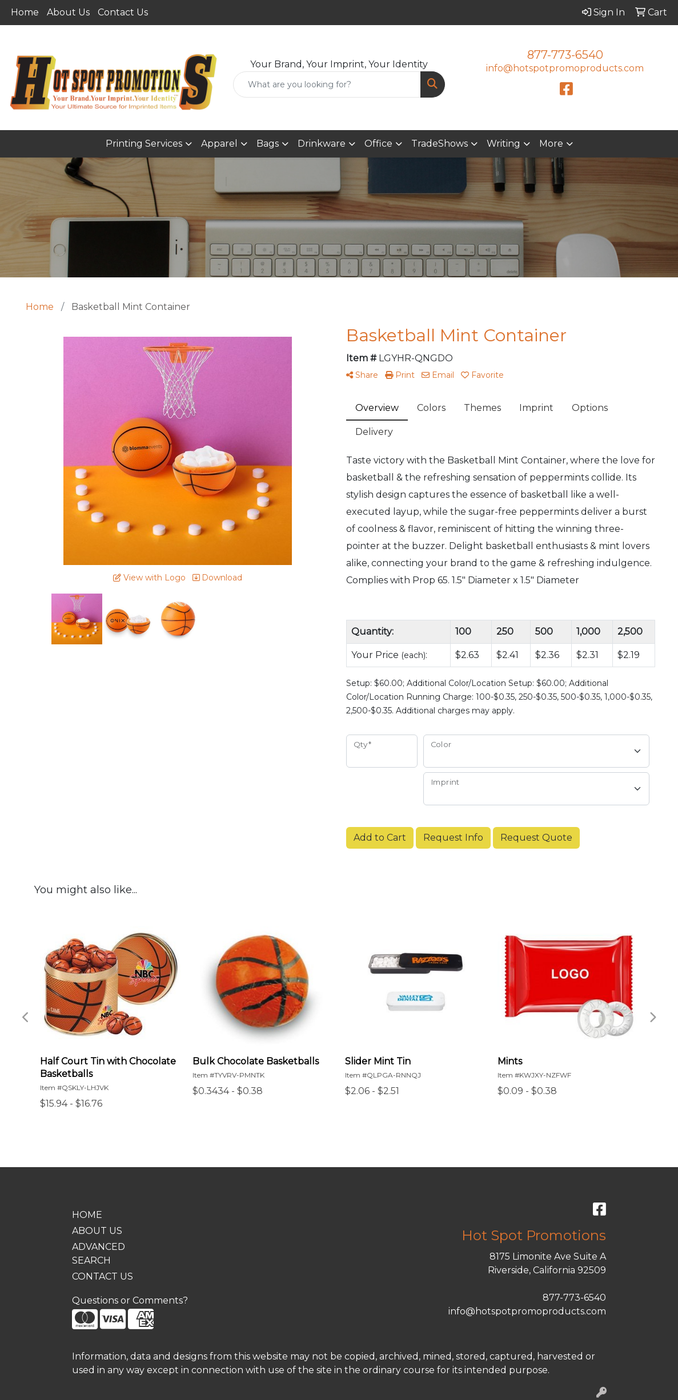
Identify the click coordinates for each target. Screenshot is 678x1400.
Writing (503, 143)
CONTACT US (102, 1276)
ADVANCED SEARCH (98, 1253)
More (551, 143)
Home (25, 12)
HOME (87, 1214)
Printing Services (144, 143)
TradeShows (439, 143)
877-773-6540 (565, 55)
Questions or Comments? (130, 1300)
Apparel (219, 143)
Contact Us (123, 12)
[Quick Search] (327, 84)
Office (378, 143)
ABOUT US (97, 1230)
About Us (68, 12)
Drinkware (322, 143)
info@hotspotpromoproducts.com (565, 68)
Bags (267, 143)
